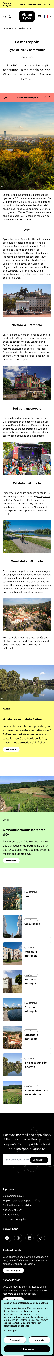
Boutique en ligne (7, 4)
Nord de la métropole (27, 97)
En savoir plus (13, 1270)
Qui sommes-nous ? (13, 1195)
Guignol (35, 263)
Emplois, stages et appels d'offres (21, 1200)
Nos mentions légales (14, 1219)
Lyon (5, 97)
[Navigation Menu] (4, 16)
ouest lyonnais (43, 574)
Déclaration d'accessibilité (17, 1205)
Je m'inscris (39, 1159)
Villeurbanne (32, 924)
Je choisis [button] (39, 1339)
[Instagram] (18, 1238)
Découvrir (8, 28)
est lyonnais (43, 496)
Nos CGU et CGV (12, 1209)
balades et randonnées (30, 592)
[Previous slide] (45, 97)
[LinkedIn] (29, 1238)
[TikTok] (41, 1238)
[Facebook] (7, 1238)
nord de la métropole (14, 338)
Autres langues (11, 1214)
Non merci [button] (15, 1339)
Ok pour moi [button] (27, 1348)
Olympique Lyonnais (15, 267)
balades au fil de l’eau (34, 348)
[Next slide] (49, 97)
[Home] (27, 16)
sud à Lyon (21, 418)
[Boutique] (39, 16)
